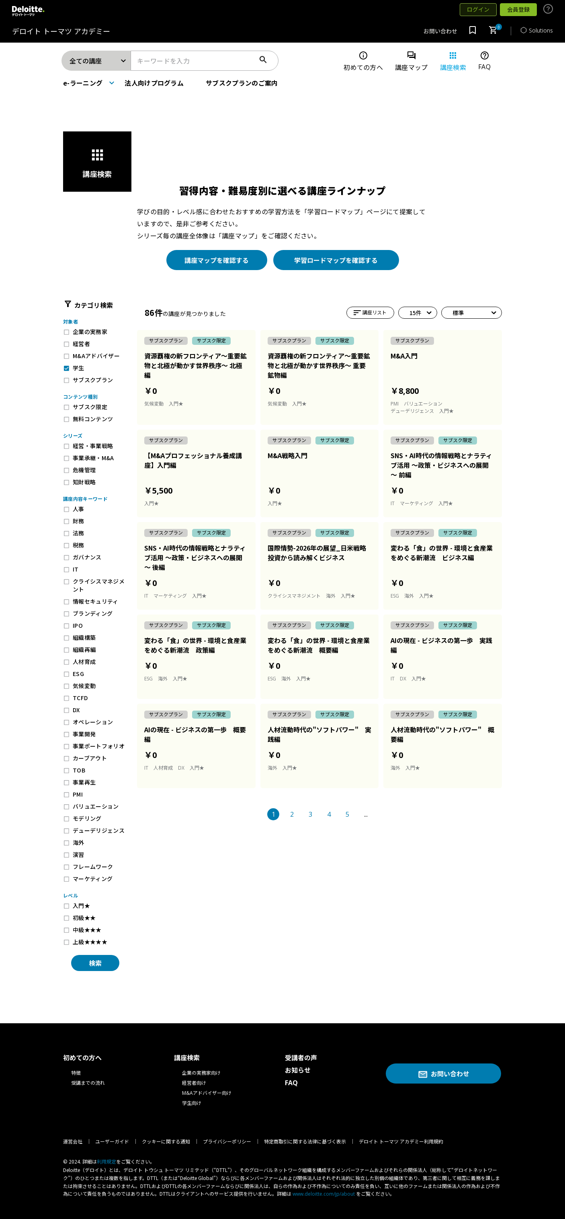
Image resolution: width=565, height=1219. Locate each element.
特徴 (76, 1072)
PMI (78, 794)
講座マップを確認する (216, 260)
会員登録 (518, 9)
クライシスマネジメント (99, 585)
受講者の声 (301, 1057)
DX (76, 710)
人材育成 (84, 662)
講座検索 (453, 61)
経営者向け (194, 1083)
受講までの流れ (88, 1083)
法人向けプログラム (154, 83)
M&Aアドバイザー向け (206, 1093)
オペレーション (93, 722)
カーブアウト (90, 758)
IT (76, 569)
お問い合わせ (440, 31)
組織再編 (84, 649)
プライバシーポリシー (227, 1141)
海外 (78, 842)
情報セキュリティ (96, 601)
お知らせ (298, 1070)
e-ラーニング (82, 83)
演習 (78, 854)
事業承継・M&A (93, 458)
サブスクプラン (93, 380)
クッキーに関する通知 (166, 1141)
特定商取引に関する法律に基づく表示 (305, 1141)
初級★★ (84, 918)
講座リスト (362, 313)
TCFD (80, 698)
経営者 (81, 344)
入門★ (81, 905)
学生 (78, 368)
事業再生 (84, 782)
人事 (78, 509)
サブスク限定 (90, 407)
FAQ (484, 61)
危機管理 (84, 470)
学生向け (191, 1103)
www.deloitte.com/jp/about (324, 1193)
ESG (78, 674)
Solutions (537, 30)
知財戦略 (84, 482)
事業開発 (84, 734)
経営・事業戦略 (93, 446)
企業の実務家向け (201, 1072)
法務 (78, 533)
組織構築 (84, 637)
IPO (78, 625)
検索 (95, 963)
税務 (78, 545)
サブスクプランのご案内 (242, 83)
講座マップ (411, 61)
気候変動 (84, 686)
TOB (79, 770)
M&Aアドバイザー (96, 356)
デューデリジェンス (99, 830)
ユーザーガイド (112, 1141)
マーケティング (93, 879)
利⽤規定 (106, 1161)
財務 (78, 521)
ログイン (478, 9)
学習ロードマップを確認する (336, 260)
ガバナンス (87, 557)
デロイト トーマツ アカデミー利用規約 (401, 1141)
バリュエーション (96, 806)
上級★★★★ (90, 942)
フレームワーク (93, 867)
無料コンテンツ (93, 419)
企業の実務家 (90, 332)
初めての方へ (363, 61)
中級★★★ (87, 930)
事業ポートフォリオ (99, 746)
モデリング (87, 818)
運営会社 (72, 1141)
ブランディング (93, 613)
